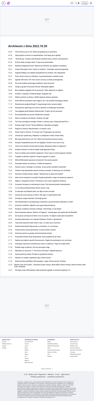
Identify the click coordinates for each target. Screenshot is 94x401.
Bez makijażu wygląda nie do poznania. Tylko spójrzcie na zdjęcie (39, 90)
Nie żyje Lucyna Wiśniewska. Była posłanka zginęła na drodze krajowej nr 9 (42, 270)
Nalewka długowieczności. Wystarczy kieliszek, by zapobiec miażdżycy (41, 66)
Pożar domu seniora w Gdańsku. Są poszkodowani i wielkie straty (39, 76)
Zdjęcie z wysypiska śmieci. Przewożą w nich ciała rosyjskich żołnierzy (40, 181)
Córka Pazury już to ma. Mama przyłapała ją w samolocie (36, 52)
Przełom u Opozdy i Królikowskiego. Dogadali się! (33, 94)
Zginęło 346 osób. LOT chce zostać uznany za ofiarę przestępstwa (39, 80)
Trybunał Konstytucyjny (53, 350)
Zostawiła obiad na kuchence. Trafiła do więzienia (33, 164)
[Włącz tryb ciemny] (77, 3)
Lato (48, 354)
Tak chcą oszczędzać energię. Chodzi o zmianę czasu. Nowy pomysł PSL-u (42, 122)
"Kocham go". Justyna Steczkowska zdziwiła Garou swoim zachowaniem (41, 59)
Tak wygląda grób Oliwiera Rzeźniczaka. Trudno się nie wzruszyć (38, 111)
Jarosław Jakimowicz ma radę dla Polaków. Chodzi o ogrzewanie (38, 219)
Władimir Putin (74, 346)
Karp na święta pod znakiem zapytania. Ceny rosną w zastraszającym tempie (43, 153)
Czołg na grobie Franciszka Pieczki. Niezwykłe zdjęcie (34, 87)
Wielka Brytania (29, 362)
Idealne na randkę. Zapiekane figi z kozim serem (33, 258)
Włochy (27, 350)
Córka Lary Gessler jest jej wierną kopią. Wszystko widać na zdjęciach (40, 146)
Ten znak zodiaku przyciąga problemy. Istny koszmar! (34, 83)
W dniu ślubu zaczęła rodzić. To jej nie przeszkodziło (34, 62)
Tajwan (26, 354)
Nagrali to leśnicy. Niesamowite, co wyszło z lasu (33, 129)
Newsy (49, 341)
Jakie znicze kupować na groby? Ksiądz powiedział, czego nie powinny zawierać (44, 177)
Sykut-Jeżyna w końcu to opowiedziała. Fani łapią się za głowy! (38, 55)
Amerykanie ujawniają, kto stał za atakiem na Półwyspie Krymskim (39, 108)
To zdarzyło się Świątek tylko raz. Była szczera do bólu (35, 191)
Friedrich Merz (74, 356)
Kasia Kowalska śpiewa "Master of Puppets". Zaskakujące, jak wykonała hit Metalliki (46, 212)
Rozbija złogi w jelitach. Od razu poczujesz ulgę (32, 247)
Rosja (26, 348)
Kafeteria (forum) (6, 344)
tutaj (54, 397)
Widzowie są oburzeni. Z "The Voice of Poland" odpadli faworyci (38, 251)
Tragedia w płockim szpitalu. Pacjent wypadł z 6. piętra (35, 156)
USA (26, 356)
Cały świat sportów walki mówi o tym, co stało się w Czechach (37, 223)
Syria (26, 352)
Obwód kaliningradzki (53, 346)
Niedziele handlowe (52, 344)
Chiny (48, 348)
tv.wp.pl (4, 346)
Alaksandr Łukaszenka (76, 350)
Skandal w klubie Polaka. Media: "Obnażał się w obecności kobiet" (39, 174)
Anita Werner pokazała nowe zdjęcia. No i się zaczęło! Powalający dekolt (41, 101)
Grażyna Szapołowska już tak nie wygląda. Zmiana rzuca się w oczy (39, 143)
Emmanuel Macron (75, 348)
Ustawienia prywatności (55, 377)
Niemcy (27, 358)
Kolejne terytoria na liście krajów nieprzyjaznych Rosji (35, 149)
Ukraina (27, 344)
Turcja (26, 346)
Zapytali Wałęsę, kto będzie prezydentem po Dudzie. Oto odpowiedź (40, 73)
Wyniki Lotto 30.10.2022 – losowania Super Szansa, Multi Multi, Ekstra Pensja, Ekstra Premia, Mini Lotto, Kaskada (50, 266)
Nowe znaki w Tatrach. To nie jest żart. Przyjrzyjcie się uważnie (38, 132)
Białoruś (27, 360)
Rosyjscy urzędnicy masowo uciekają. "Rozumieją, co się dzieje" (38, 209)
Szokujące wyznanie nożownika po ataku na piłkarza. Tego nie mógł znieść (42, 244)
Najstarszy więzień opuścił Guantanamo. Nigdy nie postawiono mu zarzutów (43, 240)
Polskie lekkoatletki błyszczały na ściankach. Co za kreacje (36, 226)
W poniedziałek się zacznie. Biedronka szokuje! (32, 115)
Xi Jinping (72, 352)
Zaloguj (84, 3)
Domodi (4, 341)
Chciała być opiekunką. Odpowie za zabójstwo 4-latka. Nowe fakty (39, 136)
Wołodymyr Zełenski (75, 354)
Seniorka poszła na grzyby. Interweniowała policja (33, 233)
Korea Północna (29, 341)
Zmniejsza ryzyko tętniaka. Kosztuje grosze (31, 198)
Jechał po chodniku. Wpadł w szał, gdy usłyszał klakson (35, 205)
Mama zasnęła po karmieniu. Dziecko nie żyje (32, 118)
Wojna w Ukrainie (52, 352)
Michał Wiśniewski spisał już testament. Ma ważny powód (36, 160)
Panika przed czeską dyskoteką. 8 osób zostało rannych (35, 230)
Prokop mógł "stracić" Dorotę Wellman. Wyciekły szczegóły (36, 125)
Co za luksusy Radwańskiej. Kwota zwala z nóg (32, 188)
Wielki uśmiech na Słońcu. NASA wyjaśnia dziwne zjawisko (36, 97)
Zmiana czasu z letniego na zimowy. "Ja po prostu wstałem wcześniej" (40, 167)
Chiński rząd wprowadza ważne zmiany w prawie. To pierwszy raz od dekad (42, 170)
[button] (90, 3)
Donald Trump (74, 344)
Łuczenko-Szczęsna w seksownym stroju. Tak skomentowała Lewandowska (42, 184)
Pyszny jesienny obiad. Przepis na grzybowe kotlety (34, 254)
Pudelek (4, 348)
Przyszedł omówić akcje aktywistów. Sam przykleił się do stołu (38, 237)
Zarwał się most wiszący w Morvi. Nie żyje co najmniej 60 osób (38, 195)
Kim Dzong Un (74, 341)
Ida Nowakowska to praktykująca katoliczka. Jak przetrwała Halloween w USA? (44, 202)
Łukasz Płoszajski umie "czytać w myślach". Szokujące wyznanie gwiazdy (41, 69)
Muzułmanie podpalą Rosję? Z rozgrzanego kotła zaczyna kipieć (38, 104)
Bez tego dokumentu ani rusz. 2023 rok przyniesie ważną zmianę (39, 139)
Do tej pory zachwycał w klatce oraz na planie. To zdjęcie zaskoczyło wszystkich (44, 216)
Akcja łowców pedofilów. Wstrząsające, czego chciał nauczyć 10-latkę (40, 261)
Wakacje (49, 356)
